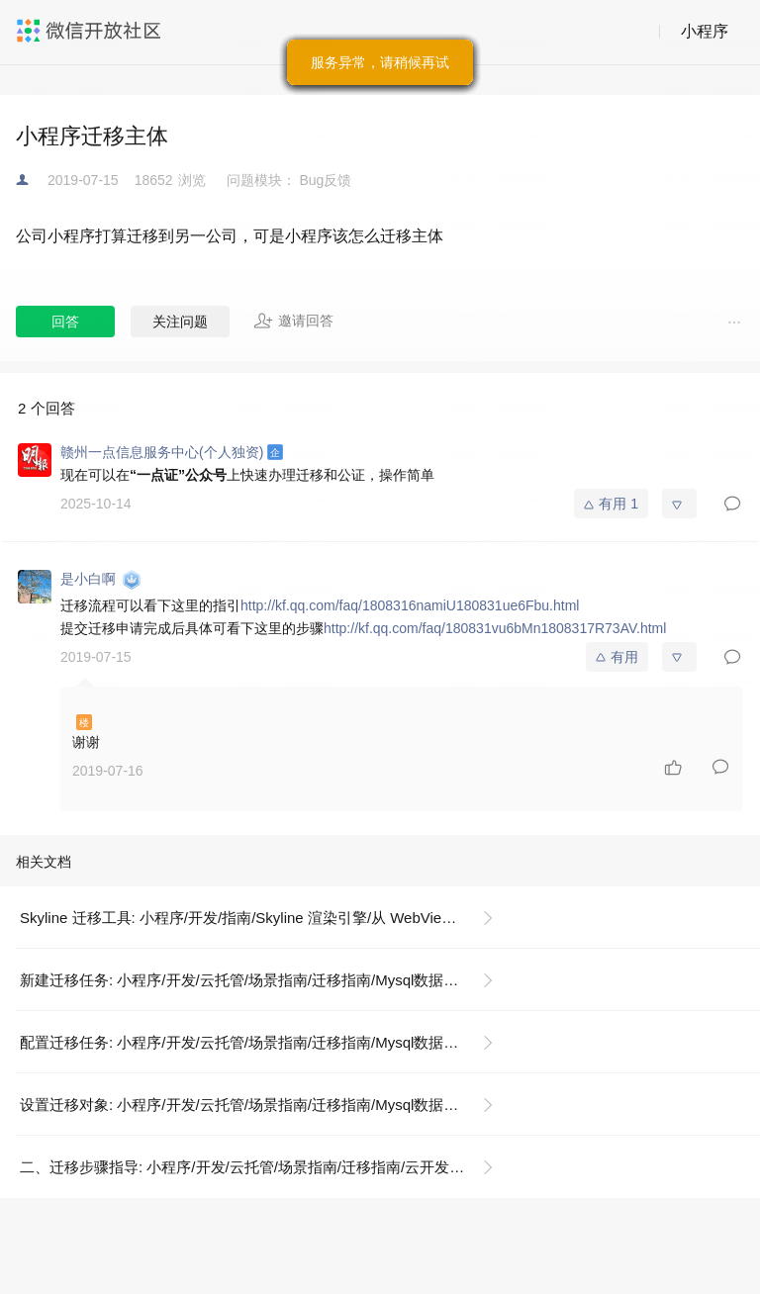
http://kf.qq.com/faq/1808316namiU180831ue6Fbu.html (409, 605)
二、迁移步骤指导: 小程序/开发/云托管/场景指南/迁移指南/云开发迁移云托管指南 (265, 1166)
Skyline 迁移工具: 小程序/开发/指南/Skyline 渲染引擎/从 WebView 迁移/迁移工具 (265, 917)
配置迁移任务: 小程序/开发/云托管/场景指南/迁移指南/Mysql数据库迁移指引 (265, 1042)
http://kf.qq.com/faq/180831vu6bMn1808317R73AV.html (495, 628)
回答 (65, 321)
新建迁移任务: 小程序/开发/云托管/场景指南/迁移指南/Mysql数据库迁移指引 (265, 979)
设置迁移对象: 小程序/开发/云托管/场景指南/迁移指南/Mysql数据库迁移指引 (265, 1104)
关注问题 (180, 321)
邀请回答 (293, 320)
